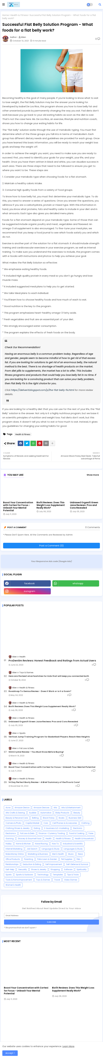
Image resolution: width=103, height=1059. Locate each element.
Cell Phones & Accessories (64, 823)
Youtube (75, 591)
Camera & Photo (13, 823)
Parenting (28, 859)
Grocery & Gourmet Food (29, 838)
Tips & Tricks (73, 874)
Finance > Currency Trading (52, 833)
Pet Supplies (66, 859)
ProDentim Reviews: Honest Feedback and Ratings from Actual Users (52, 660)
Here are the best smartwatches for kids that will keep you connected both (49, 676)
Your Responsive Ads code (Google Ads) (51, 561)
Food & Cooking (76, 833)
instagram (29, 591)
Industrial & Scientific (73, 843)
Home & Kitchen (23, 843)
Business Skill (75, 818)
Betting (35, 818)
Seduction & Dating (32, 864)
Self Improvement (53, 864)
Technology (43, 874)
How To (55, 843)
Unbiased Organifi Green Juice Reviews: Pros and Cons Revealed (84, 505)
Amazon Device (22, 807)
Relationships (12, 864)
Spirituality (82, 869)
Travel (57, 879)
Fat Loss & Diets (27, 833)
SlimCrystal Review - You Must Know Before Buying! (36, 752)
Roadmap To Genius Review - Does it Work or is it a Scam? (40, 691)
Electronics (11, 833)
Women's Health (13, 885)
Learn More (68, 1046)
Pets (78, 859)
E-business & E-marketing (56, 828)
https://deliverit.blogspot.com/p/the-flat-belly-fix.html (42, 390)
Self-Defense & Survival (77, 864)
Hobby (9, 843)
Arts (55, 807)
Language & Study (51, 848)
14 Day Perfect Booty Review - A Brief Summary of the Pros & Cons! (44, 782)
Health (49, 838)
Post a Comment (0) (51, 545)
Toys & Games (43, 879)
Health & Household (84, 838)
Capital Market (32, 823)
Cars (45, 823)
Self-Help (10, 869)
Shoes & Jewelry (38, 869)
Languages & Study (73, 848)
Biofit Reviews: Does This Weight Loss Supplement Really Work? (51, 505)
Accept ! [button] (10, 1053)
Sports (9, 874)
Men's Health (58, 854)
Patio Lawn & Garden (47, 859)
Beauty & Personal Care (17, 818)
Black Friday (49, 818)
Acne (8, 807)
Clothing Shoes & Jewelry (18, 828)
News (80, 854)
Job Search (32, 848)
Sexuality (22, 869)
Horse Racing (41, 843)
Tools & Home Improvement (19, 879)
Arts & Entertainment (70, 807)
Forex (91, 833)
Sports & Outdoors (24, 874)
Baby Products (62, 812)
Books (61, 818)
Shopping (55, 869)
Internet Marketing (14, 848)
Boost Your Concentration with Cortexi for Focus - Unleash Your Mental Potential (18, 506)
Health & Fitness (19, 15)
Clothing (85, 823)
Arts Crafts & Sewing (15, 812)
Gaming (10, 838)
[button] (100, 4)
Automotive (45, 812)
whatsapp (78, 583)
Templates (58, 874)
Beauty (76, 812)
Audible (32, 812)
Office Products (13, 859)
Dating (37, 828)
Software (68, 869)
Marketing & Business (38, 854)
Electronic (77, 828)
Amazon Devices (41, 807)
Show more (93, 474)
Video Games (70, 879)
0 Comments (92, 527)
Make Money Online (15, 854)
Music (71, 854)
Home (5, 15)
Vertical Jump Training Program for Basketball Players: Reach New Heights (49, 736)
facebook (29, 583)
